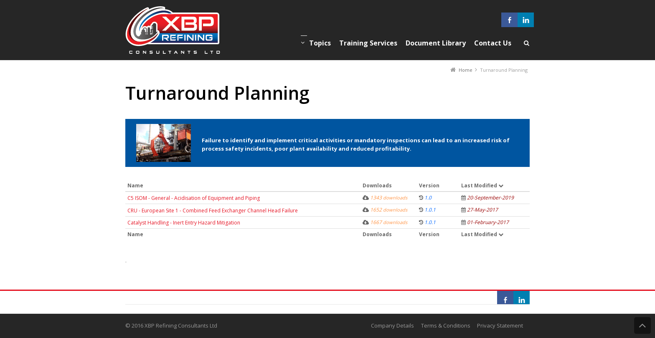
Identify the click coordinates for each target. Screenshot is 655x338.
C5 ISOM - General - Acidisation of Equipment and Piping (193, 198)
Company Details (392, 325)
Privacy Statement (500, 325)
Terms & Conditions (445, 325)
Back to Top (642, 325)
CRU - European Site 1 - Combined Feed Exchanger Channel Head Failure (212, 210)
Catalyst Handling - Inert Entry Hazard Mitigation (183, 222)
